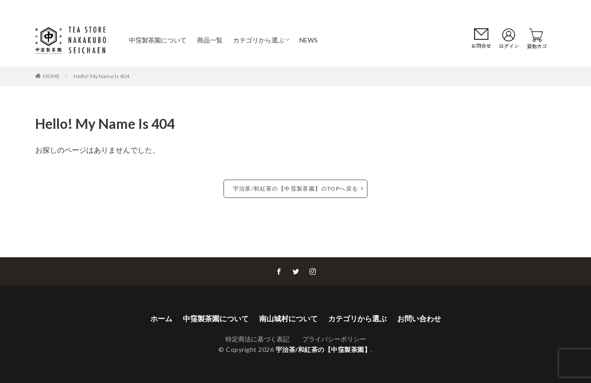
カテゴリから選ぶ (258, 40)
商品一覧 (210, 40)
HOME (51, 76)
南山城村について (288, 318)
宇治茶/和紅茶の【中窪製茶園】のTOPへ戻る (295, 188)
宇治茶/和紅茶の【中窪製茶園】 (323, 349)
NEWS (308, 40)
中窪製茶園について (157, 40)
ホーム (161, 318)
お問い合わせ (419, 318)
